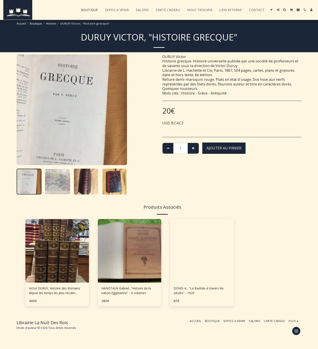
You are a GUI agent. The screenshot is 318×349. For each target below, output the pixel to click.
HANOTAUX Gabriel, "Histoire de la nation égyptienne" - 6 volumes (129, 291)
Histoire (51, 23)
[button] (271, 9)
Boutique (36, 23)
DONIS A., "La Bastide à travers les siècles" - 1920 (199, 291)
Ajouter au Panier (223, 147)
